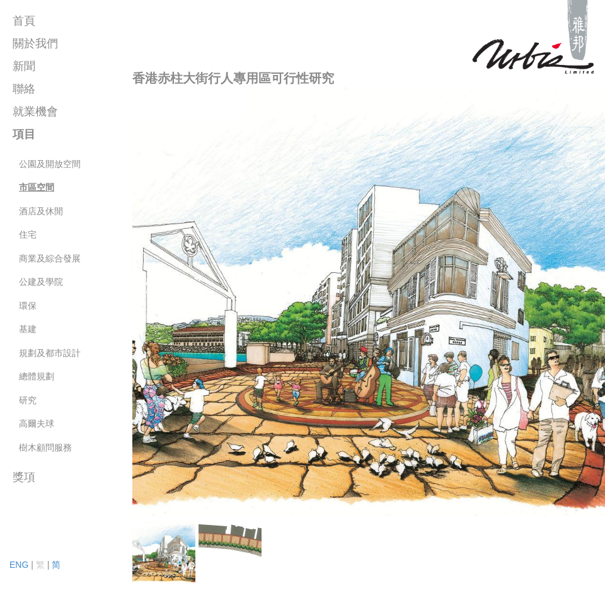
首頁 (24, 20)
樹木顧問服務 (45, 447)
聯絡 (24, 89)
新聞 (24, 66)
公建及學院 (41, 282)
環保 (28, 306)
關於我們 (35, 43)
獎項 (24, 477)
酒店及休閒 (41, 211)
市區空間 (36, 187)
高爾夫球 (36, 423)
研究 (28, 400)
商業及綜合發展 (50, 258)
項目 (24, 134)
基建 (28, 329)
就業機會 (35, 111)
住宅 (28, 234)
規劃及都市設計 (50, 353)
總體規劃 (36, 376)
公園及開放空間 (50, 164)
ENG (18, 565)
